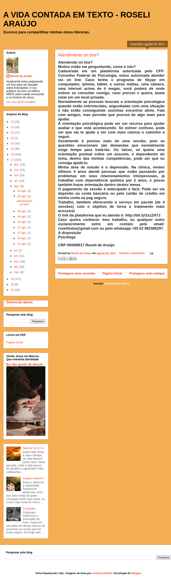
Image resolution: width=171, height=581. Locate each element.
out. (16, 175)
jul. (16, 250)
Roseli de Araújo (21, 76)
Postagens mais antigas (147, 273)
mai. (17, 261)
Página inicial (112, 273)
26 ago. (22, 216)
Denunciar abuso (19, 302)
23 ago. (22, 221)
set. (16, 180)
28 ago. (22, 211)
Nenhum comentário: (132, 253)
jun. (16, 255)
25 (13, 121)
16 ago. (22, 238)
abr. (16, 266)
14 (13, 289)
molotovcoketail (102, 573)
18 (13, 154)
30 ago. (22, 190)
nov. (17, 169)
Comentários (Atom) (116, 283)
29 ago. (22, 196)
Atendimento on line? (78, 54)
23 (13, 132)
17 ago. (22, 232)
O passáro (29, 508)
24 (13, 127)
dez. (17, 164)
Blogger (136, 573)
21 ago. (22, 227)
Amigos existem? (33, 478)
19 (13, 148)
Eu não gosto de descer (24, 364)
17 (13, 159)
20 (13, 143)
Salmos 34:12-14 (33, 448)
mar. (17, 272)
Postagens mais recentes (76, 273)
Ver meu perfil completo (21, 101)
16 (13, 278)
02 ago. (22, 243)
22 (13, 138)
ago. (17, 186)
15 (13, 284)
